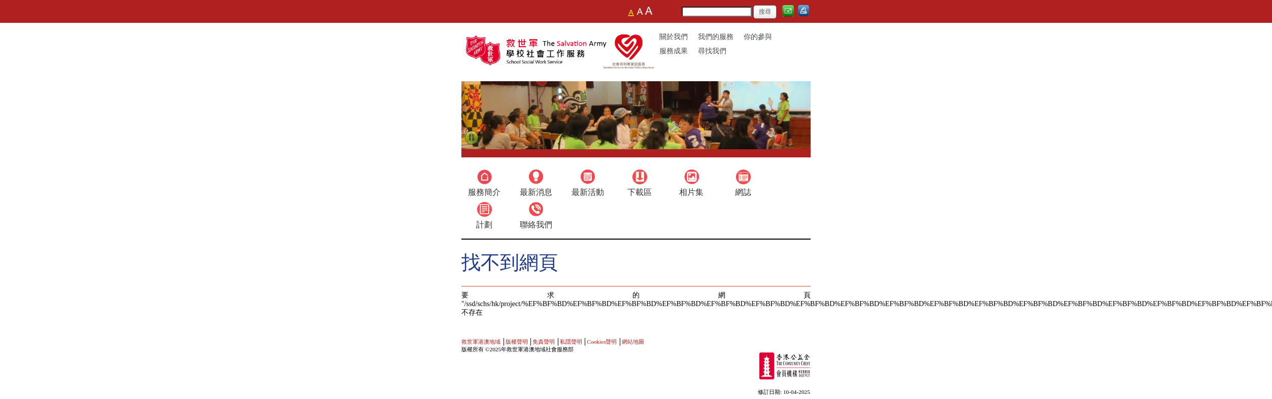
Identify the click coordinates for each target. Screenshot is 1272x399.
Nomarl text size (632, 11)
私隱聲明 (571, 342)
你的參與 (758, 37)
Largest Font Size (648, 11)
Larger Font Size (640, 11)
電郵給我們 (789, 14)
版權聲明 (517, 342)
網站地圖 (633, 342)
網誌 (743, 192)
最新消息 (536, 192)
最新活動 (588, 192)
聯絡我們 (536, 224)
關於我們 (673, 37)
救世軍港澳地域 (480, 342)
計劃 (484, 224)
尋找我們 (712, 51)
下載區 (639, 192)
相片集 (691, 192)
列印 (805, 14)
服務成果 (673, 51)
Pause (471, 138)
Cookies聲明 (602, 342)
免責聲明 (543, 342)
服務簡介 (484, 192)
